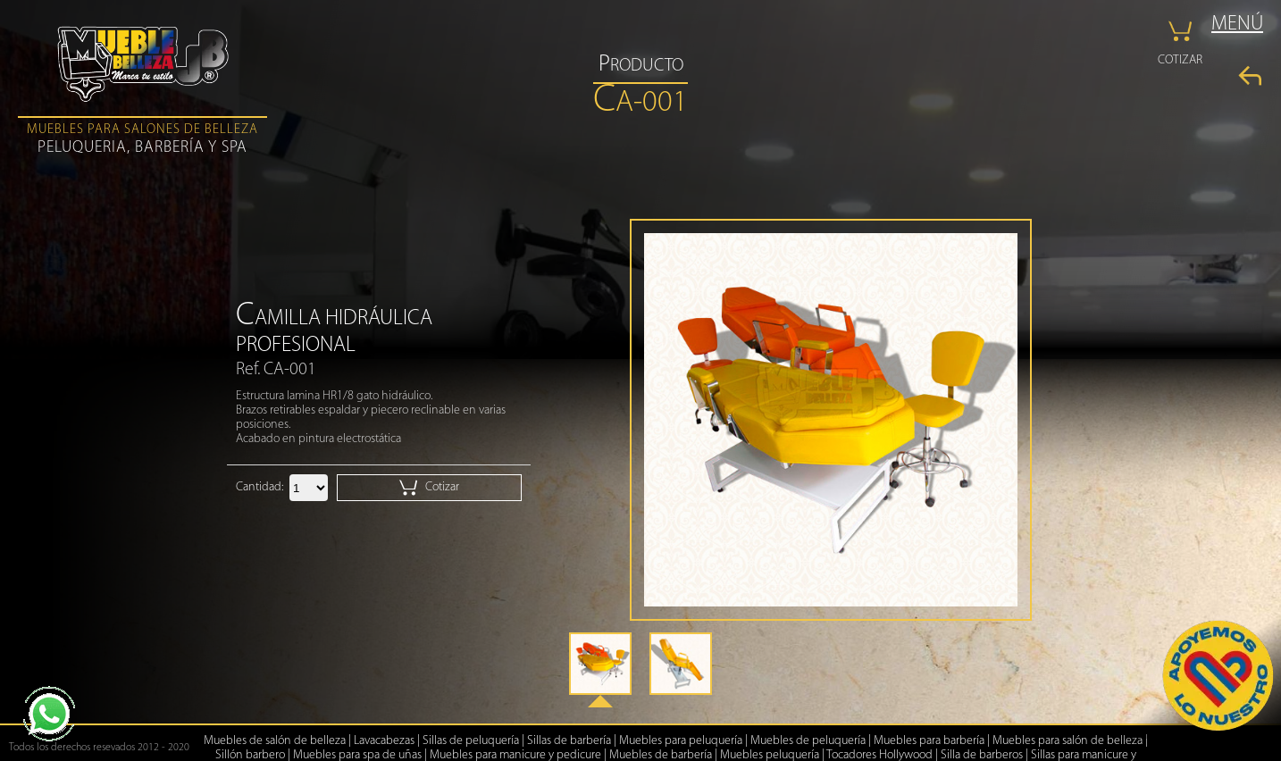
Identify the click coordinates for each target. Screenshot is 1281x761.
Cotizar (429, 488)
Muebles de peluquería (808, 741)
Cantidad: (259, 487)
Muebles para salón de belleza (1067, 741)
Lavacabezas (384, 741)
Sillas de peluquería (471, 741)
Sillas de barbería (569, 741)
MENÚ (1237, 24)
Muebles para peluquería (680, 741)
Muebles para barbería (929, 741)
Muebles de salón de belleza (275, 741)
